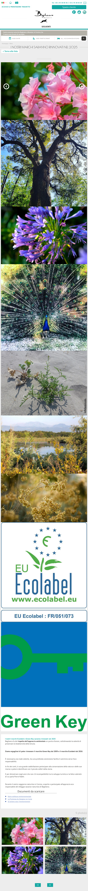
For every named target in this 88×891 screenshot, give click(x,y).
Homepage (5, 43)
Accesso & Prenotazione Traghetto (16, 7)
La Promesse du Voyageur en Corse (20, 799)
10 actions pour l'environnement (19, 801)
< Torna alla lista (10, 51)
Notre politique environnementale (19, 796)
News (11, 43)
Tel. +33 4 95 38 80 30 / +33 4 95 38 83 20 (67, 3)
